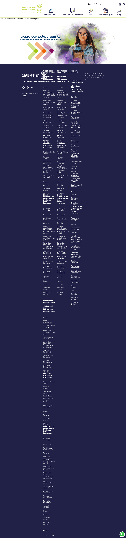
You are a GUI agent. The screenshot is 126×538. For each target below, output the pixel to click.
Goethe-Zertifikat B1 (47, 121)
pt (87, 4)
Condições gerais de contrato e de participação (48, 115)
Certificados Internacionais (49, 72)
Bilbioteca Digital (46, 194)
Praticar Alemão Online (49, 153)
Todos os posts (48, 535)
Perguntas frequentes (47, 136)
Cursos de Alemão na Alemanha (47, 145)
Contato (46, 87)
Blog (45, 531)
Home (45, 182)
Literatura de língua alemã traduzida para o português (48, 200)
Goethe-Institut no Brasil (48, 176)
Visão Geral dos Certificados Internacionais (49, 79)
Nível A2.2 (47, 215)
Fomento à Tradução (47, 209)
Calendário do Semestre (48, 126)
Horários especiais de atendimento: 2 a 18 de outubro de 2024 (49, 94)
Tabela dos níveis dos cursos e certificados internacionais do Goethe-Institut (48, 167)
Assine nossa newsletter (48, 108)
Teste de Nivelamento (48, 131)
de (90, 4)
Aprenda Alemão (46, 141)
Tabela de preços (46, 189)
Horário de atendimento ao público (49, 102)
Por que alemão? (46, 158)
